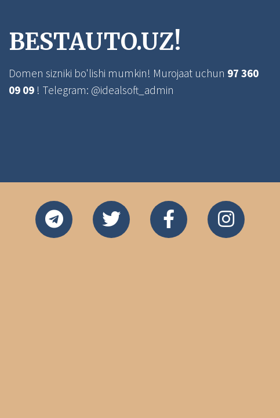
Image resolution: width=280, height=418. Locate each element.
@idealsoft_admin (132, 90)
